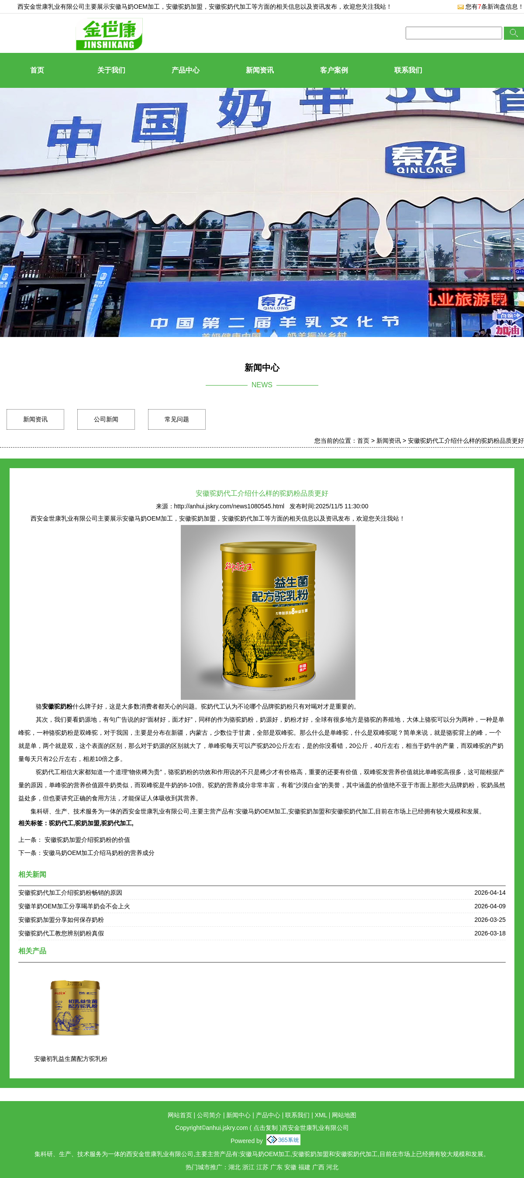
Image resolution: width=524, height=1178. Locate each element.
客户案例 (334, 70)
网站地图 (344, 1115)
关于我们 (111, 70)
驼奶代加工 (116, 823)
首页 (37, 70)
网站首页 (180, 1115)
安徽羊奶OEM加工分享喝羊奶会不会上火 (74, 906)
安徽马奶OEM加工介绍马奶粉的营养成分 (99, 852)
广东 (276, 1167)
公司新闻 (106, 419)
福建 (304, 1167)
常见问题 (177, 419)
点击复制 (265, 1127)
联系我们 (408, 70)
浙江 (248, 1167)
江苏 (262, 1167)
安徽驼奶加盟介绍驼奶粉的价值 (86, 839)
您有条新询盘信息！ (490, 6)
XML (321, 1115)
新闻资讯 (260, 70)
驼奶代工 (61, 823)
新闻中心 (238, 1115)
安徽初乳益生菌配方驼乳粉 (70, 1058)
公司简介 (209, 1115)
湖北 (234, 1167)
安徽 (290, 1167)
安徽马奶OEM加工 (134, 6)
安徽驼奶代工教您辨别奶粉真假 (61, 933)
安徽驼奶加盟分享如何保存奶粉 (61, 919)
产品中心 (186, 70)
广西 (318, 1167)
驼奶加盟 (87, 823)
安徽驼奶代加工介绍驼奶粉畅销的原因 (70, 892)
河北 (332, 1167)
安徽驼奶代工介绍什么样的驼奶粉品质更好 (466, 440)
